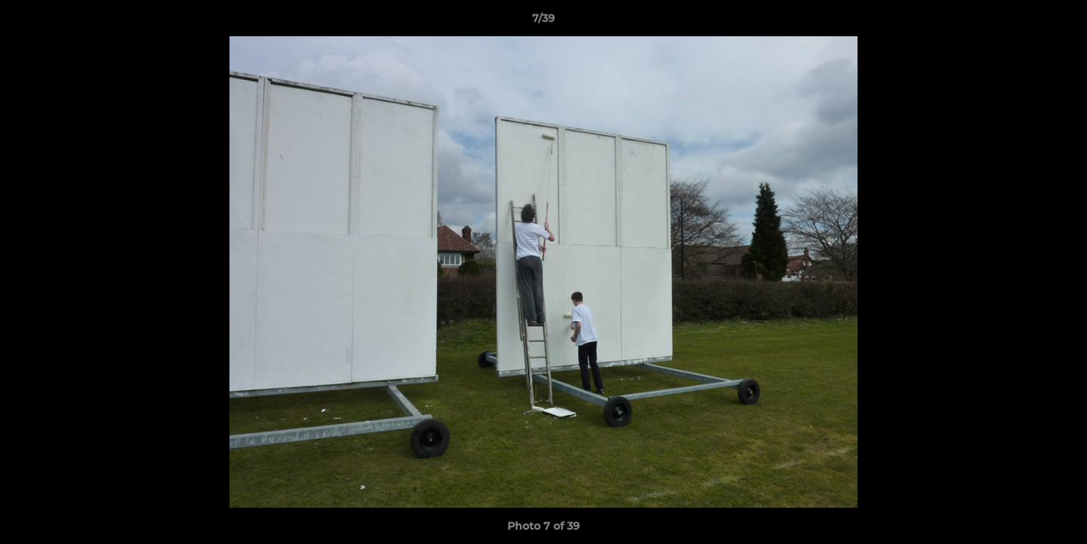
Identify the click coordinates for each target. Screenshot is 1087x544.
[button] (1060, 22)
